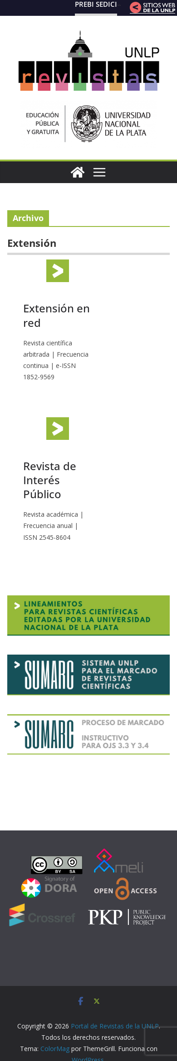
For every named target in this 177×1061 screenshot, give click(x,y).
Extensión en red (56, 315)
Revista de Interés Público (49, 479)
